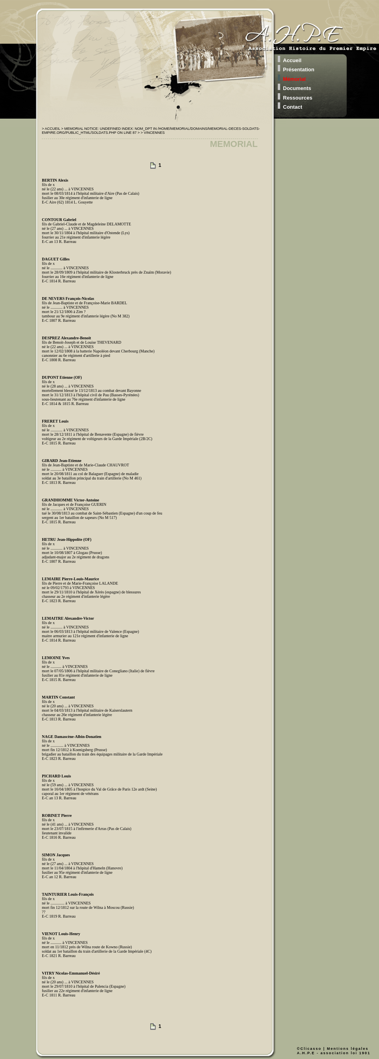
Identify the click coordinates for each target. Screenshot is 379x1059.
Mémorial (294, 79)
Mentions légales (348, 1049)
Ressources (297, 98)
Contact (292, 107)
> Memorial (72, 129)
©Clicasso (309, 1049)
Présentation (298, 69)
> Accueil (51, 129)
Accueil (292, 60)
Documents (297, 88)
